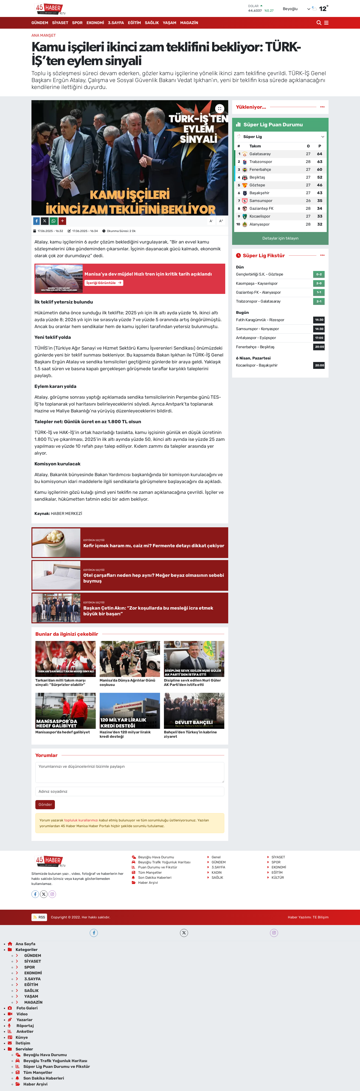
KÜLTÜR (275, 878)
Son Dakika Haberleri (152, 878)
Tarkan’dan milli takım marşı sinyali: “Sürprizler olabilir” (60, 682)
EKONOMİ (95, 22)
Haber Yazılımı (299, 917)
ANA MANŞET (43, 35)
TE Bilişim (321, 917)
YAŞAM (169, 22)
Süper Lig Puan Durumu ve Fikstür (53, 1066)
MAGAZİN (189, 22)
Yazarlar (20, 1019)
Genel (214, 857)
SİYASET (60, 22)
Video (18, 1014)
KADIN (214, 872)
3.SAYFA (116, 22)
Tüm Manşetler (147, 872)
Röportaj (21, 1025)
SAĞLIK (152, 22)
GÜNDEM (39, 22)
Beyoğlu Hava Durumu (153, 857)
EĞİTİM (134, 22)
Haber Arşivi (145, 883)
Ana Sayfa (21, 944)
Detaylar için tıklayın (280, 238)
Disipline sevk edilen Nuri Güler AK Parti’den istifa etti (192, 682)
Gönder (45, 804)
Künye (18, 1037)
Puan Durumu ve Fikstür (154, 867)
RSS (39, 917)
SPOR (77, 22)
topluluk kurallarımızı (81, 820)
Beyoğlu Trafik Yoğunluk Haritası (161, 862)
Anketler (21, 1031)
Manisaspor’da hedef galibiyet (62, 732)
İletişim (19, 1043)
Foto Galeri (23, 1008)
